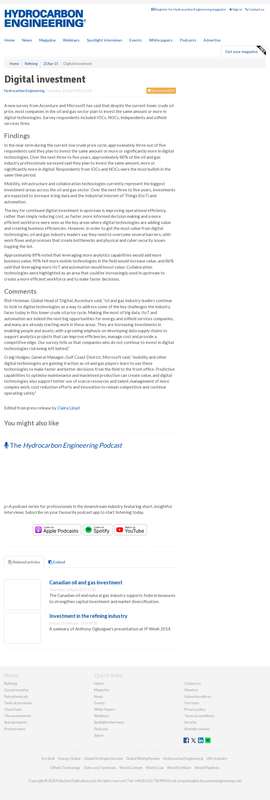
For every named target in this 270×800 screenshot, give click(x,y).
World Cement (131, 767)
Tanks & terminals (18, 703)
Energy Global (69, 758)
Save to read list (161, 90)
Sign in (235, 9)
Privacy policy (195, 709)
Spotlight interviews (104, 40)
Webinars (71, 40)
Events (135, 40)
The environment (17, 716)
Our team (191, 703)
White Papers (104, 709)
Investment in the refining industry (88, 616)
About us (191, 690)
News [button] (27, 40)
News (98, 696)
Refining (10, 683)
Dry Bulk (48, 758)
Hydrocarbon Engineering (24, 90)
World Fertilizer (179, 767)
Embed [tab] (56, 562)
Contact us (255, 9)
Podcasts (188, 40)
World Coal (155, 767)
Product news (14, 729)
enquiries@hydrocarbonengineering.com (210, 781)
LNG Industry (217, 758)
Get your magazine (245, 51)
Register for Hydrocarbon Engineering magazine (188, 9)
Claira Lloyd (68, 407)
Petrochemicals (16, 696)
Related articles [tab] (24, 562)
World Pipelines (207, 767)
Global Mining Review (143, 758)
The (63, 445)
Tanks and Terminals (100, 767)
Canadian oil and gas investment (85, 582)
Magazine (47, 40)
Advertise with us (197, 696)
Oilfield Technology (65, 767)
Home (9, 40)
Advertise (212, 40)
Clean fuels (12, 709)
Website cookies (197, 729)
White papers (161, 40)
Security (190, 722)
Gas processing (16, 690)
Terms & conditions (199, 716)
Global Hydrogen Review (103, 758)
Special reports (15, 722)
